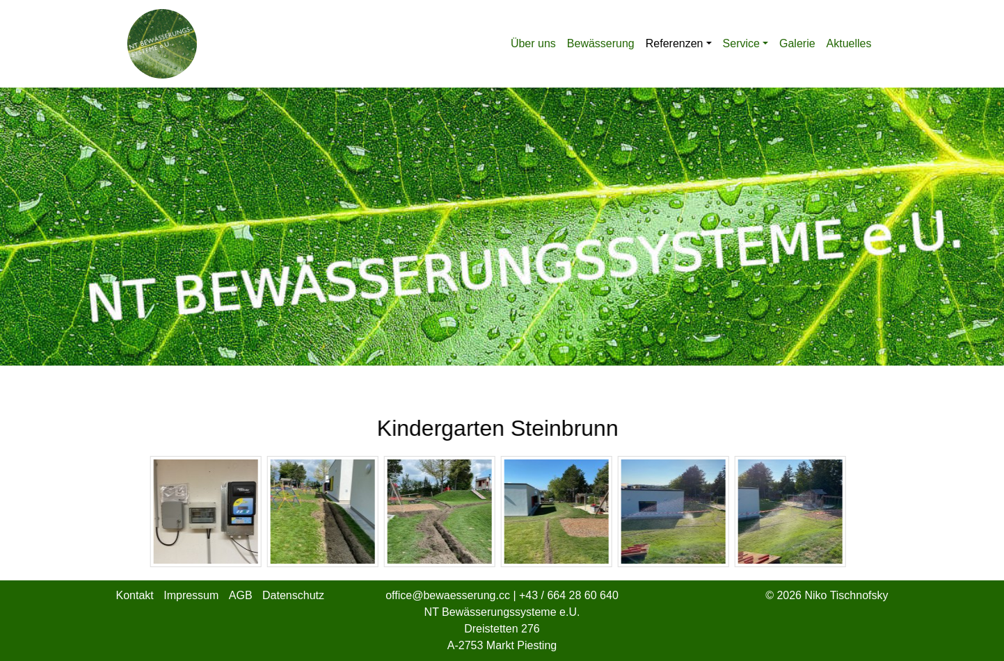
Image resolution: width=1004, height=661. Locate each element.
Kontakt (135, 595)
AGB (241, 595)
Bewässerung (601, 43)
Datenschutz (293, 595)
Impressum (191, 595)
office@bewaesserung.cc (449, 595)
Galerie (797, 43)
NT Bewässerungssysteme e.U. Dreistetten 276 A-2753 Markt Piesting (502, 628)
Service (741, 43)
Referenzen (674, 43)
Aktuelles (849, 43)
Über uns (533, 43)
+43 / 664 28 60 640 (569, 595)
